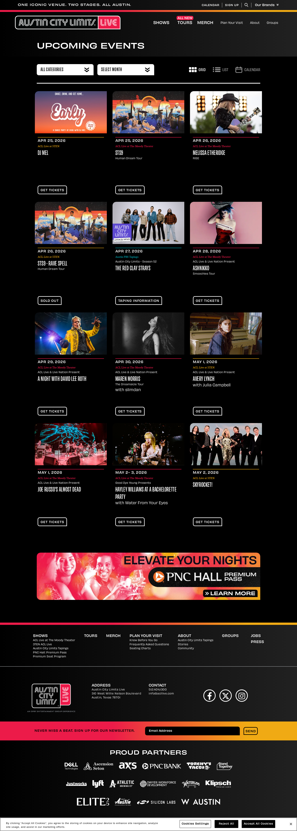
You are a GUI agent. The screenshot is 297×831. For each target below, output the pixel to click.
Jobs (256, 636)
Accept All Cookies (258, 824)
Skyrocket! (202, 485)
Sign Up (232, 5)
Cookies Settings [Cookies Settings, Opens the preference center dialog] (195, 824)
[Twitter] (226, 695)
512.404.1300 (158, 689)
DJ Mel (43, 153)
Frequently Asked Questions (149, 644)
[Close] (291, 824)
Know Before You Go (143, 640)
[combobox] (65, 69)
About (255, 23)
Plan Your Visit (231, 23)
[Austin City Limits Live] (67, 23)
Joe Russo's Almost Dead (59, 490)
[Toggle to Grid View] (197, 70)
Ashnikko (201, 269)
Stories (183, 644)
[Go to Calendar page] (247, 70)
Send (250, 731)
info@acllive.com (161, 693)
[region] (148, 824)
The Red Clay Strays (133, 269)
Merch (208, 23)
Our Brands (267, 5)
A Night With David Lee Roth (62, 379)
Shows (161, 23)
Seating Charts (140, 648)
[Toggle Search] (246, 5)
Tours (184, 23)
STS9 (119, 153)
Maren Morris (127, 379)
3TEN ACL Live (42, 644)
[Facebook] (209, 695)
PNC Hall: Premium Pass (49, 652)
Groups (272, 23)
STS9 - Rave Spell (52, 264)
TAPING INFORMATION (138, 301)
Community (186, 648)
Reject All (226, 824)
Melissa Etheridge (209, 153)
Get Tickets (52, 190)
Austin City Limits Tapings (50, 648)
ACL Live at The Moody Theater (54, 640)
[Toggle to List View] (220, 70)
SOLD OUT (50, 301)
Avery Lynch (203, 379)
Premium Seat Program (49, 656)
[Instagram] (242, 695)
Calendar (210, 5)
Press (257, 642)
